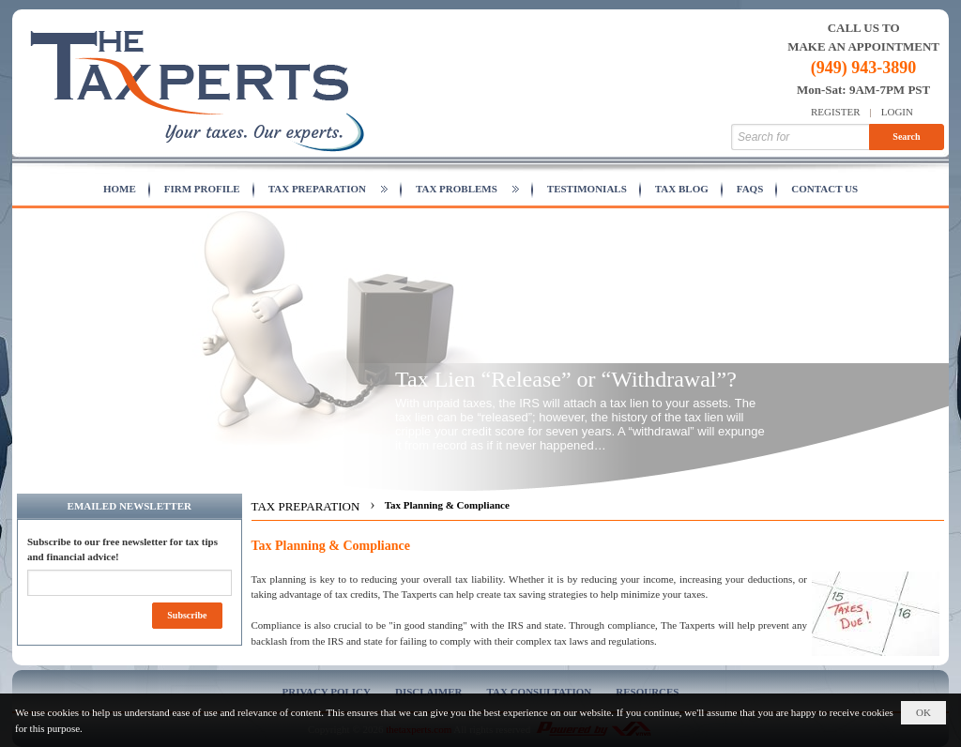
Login (897, 111)
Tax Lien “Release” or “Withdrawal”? (566, 379)
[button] (328, 190)
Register (836, 111)
